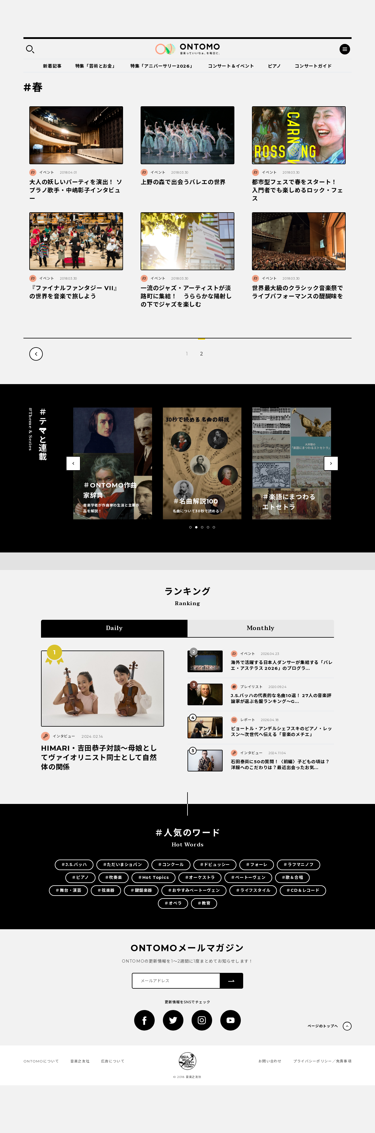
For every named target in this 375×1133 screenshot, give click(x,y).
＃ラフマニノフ (298, 864)
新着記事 (52, 66)
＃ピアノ (80, 877)
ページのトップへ (323, 1026)
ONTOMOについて (41, 1061)
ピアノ (274, 66)
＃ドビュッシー (215, 864)
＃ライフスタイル (253, 890)
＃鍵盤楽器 (141, 890)
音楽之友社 (80, 1061)
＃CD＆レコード (302, 890)
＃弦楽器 (106, 890)
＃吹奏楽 (113, 877)
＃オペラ (173, 903)
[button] (190, 527)
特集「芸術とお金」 (96, 66)
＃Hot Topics (153, 877)
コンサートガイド (313, 66)
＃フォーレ (256, 864)
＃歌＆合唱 (292, 877)
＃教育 (203, 903)
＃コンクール (171, 864)
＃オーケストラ (200, 877)
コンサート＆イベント (231, 66)
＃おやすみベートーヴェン (194, 890)
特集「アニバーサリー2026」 (162, 66)
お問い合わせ (270, 1061)
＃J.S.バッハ (74, 864)
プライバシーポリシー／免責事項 (322, 1061)
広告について (113, 1061)
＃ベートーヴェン (248, 877)
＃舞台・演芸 (68, 890)
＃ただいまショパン (122, 864)
